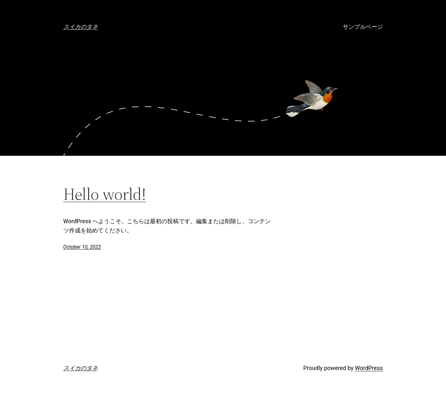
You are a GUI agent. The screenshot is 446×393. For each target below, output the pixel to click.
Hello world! (104, 194)
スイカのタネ (80, 26)
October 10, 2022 (82, 247)
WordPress (369, 368)
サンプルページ (363, 26)
